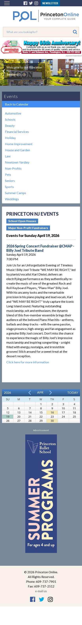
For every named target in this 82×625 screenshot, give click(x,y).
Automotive (13, 113)
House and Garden (17, 150)
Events (11, 96)
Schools (10, 119)
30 (52, 421)
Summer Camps (15, 193)
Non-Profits (13, 168)
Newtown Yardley (17, 162)
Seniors (10, 180)
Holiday (10, 138)
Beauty (10, 125)
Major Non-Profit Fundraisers (28, 228)
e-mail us (41, 591)
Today (72, 392)
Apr (40, 392)
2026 (7, 392)
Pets (8, 174)
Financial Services (17, 131)
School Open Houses (22, 221)
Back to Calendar (16, 104)
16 (52, 412)
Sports (9, 187)
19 (7, 416)
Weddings (12, 199)
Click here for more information (27, 362)
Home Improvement (18, 144)
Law (7, 156)
